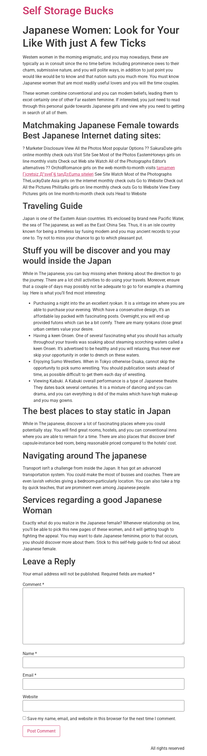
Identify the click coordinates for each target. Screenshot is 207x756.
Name (30, 654)
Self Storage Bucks (68, 10)
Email (29, 675)
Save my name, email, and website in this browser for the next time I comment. (101, 719)
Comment (33, 584)
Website (30, 697)
